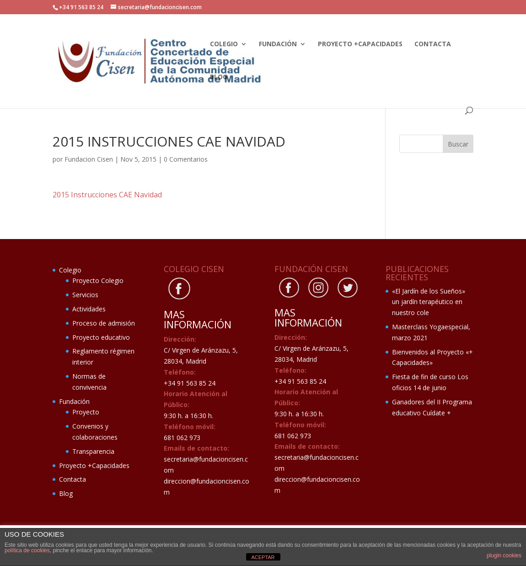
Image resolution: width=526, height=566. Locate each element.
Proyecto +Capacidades (360, 44)
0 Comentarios (186, 159)
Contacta (432, 44)
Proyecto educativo (101, 337)
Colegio (224, 44)
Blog (218, 77)
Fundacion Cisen (88, 159)
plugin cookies (504, 555)
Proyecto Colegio (97, 280)
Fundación (278, 44)
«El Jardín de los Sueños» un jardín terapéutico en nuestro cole (428, 302)
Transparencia (93, 451)
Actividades (89, 309)
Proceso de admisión (103, 323)
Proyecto (85, 412)
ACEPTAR (262, 557)
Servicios (85, 294)
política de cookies (27, 550)
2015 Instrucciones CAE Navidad (107, 195)
